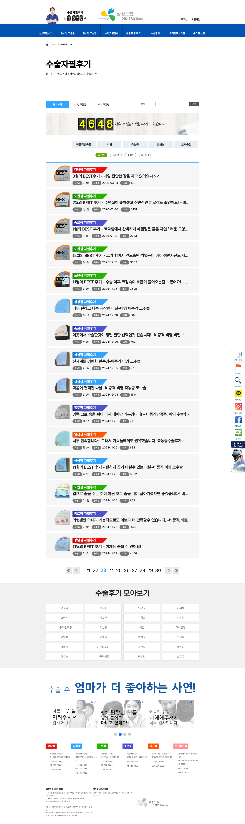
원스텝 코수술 (68, 33)
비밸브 (142, 656)
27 (134, 570)
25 (119, 570)
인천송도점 (103, 646)
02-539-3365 (55, 765)
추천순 (116, 155)
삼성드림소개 (45, 33)
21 (87, 570)
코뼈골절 (186, 144)
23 (103, 570)
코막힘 (180, 646)
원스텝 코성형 (90, 33)
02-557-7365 (81, 768)
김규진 (103, 617)
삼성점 (103, 637)
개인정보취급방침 (100, 789)
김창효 (142, 617)
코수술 (64, 656)
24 (111, 570)
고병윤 (64, 617)
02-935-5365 (106, 765)
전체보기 (57, 104)
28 (142, 570)
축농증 (135, 144)
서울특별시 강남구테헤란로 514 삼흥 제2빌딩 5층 (86, 757)
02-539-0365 (55, 762)
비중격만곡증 (83, 144)
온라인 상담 (199, 33)
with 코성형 (103, 104)
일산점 (142, 637)
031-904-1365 (158, 761)
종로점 (64, 646)
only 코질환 (80, 104)
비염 (109, 144)
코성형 (160, 144)
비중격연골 (103, 656)
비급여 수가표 (79, 799)
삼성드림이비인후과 (54, 789)
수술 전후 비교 (133, 33)
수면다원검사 (111, 33)
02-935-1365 (106, 762)
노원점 (180, 637)
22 (95, 570)
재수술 (142, 646)
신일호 (103, 608)
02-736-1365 (132, 761)
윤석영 (64, 608)
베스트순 (145, 155)
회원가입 (195, 19)
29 (150, 570)
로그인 (184, 19)
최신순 (101, 155)
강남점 (64, 637)
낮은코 (180, 656)
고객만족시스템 (177, 33)
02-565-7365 (81, 765)
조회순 (130, 155)
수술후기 (155, 33)
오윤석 (142, 608)
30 (158, 570)
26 (127, 570)
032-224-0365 (184, 768)
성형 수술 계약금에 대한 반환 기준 (58, 801)
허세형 (180, 608)
